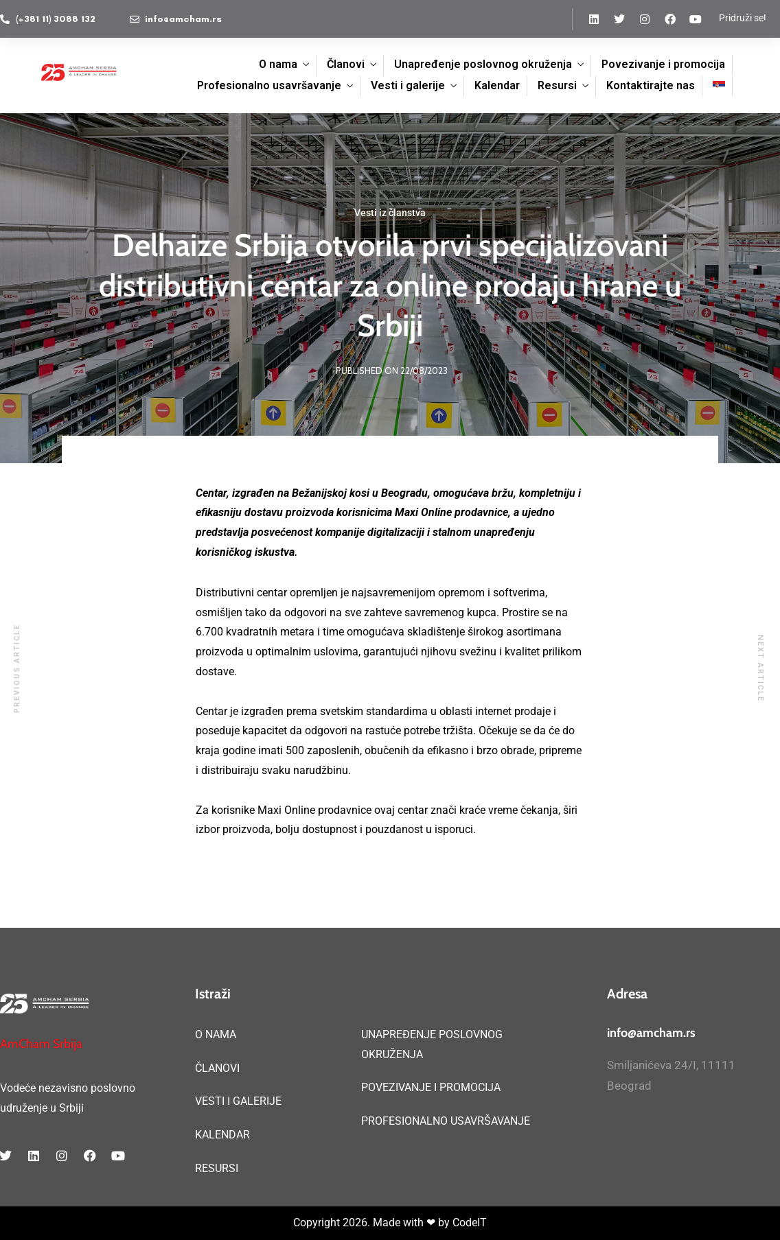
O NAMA (215, 1034)
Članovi (346, 64)
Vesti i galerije (408, 85)
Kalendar (497, 85)
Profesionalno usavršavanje (269, 85)
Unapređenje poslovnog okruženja (483, 64)
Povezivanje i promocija (663, 64)
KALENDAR (222, 1134)
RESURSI (216, 1168)
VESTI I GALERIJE (238, 1101)
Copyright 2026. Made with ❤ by (372, 1222)
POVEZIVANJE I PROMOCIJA (431, 1087)
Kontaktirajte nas (650, 85)
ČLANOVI (217, 1068)
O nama (278, 64)
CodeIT (469, 1222)
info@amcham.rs (651, 1032)
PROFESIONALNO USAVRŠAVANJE (445, 1120)
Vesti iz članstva (390, 212)
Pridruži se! (742, 17)
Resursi (557, 85)
